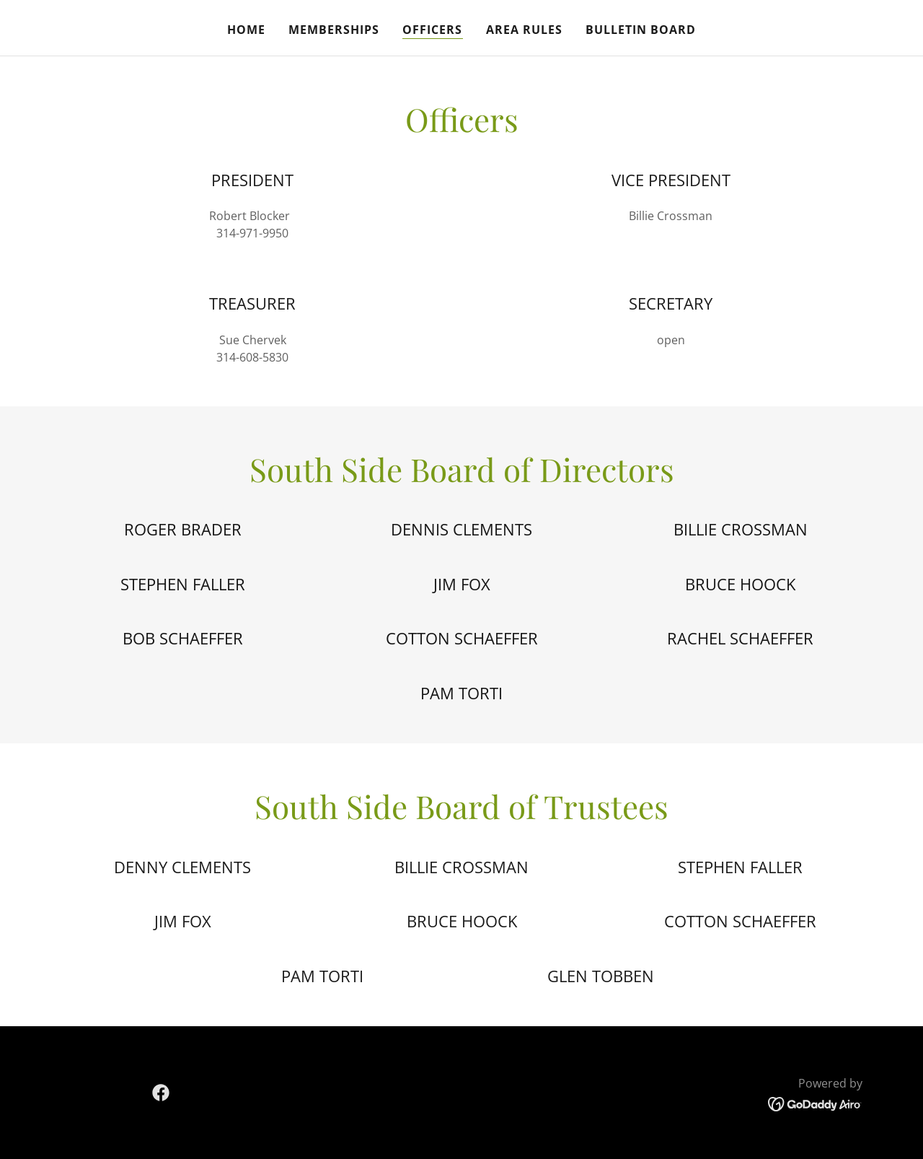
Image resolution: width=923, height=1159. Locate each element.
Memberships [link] (333, 30)
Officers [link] (432, 30)
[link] (160, 1092)
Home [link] (246, 30)
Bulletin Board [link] (641, 30)
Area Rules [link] (524, 30)
